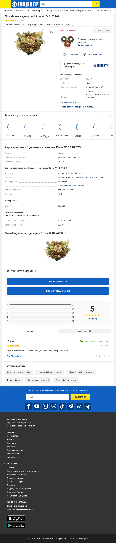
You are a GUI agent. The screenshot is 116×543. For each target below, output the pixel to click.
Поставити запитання (58, 291)
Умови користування (17, 506)
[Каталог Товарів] (5, 4)
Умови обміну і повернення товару (76, 107)
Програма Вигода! (15, 492)
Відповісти (14, 356)
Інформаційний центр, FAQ (19, 423)
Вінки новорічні (85, 45)
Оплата (10, 467)
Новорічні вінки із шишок (50, 372)
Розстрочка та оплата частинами (23, 471)
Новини (10, 439)
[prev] (103, 115)
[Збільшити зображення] (51, 32)
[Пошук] (96, 4)
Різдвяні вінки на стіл (66, 380)
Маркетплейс (13, 454)
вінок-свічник (64, 186)
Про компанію (14, 436)
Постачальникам (15, 450)
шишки (87, 177)
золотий (71, 190)
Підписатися (80, 397)
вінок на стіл (78, 186)
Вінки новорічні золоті (38, 380)
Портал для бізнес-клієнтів (20, 509)
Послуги (11, 485)
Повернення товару (16, 478)
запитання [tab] (83, 331)
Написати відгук (58, 281)
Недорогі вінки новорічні (19, 372)
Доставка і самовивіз (17, 474)
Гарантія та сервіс (15, 481)
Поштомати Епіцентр (17, 496)
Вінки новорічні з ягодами (81, 372)
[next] (110, 115)
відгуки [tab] (30, 331)
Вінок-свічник (13, 380)
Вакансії (11, 446)
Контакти (11, 443)
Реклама (11, 457)
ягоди (94, 177)
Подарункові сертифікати (19, 489)
